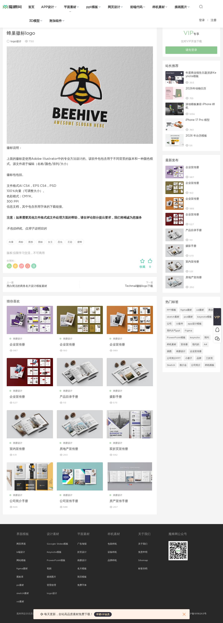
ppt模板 (92, 7)
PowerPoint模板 (176, 337)
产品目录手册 (69, 396)
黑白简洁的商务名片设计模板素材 (27, 286)
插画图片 (181, 7)
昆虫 (60, 242)
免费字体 (82, 585)
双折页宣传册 (119, 448)
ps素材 (20, 585)
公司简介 (195, 365)
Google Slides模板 (57, 544)
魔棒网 (12, 6)
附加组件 (56, 20)
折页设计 (82, 552)
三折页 (209, 358)
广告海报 (82, 544)
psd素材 (188, 317)
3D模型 (34, 20)
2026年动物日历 (196, 88)
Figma (188, 330)
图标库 (20, 577)
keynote (195, 337)
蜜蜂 (79, 242)
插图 (169, 351)
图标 (40, 242)
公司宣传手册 (69, 501)
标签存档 (142, 568)
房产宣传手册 (119, 501)
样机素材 (158, 7)
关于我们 (142, 544)
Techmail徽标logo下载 (139, 286)
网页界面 (21, 544)
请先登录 (191, 50)
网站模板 (21, 560)
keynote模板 (204, 317)
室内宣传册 (17, 448)
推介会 (183, 365)
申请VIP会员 (102, 614)
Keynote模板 (54, 552)
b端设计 (21, 552)
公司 (169, 324)
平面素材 (70, 7)
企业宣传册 (17, 344)
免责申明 (142, 552)
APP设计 (47, 7)
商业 (210, 310)
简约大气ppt (173, 330)
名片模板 (82, 568)
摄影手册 (116, 396)
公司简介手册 (19, 501)
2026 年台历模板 (196, 135)
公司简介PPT (174, 358)
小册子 (188, 358)
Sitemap (143, 560)
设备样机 (112, 552)
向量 (11, 242)
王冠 (70, 242)
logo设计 (16, 41)
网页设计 (114, 7)
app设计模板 (195, 324)
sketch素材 (173, 317)
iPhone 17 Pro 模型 (198, 120)
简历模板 (82, 577)
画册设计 (17, 338)
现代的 (195, 344)
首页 (31, 7)
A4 (205, 344)
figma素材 (186, 310)
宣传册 (184, 344)
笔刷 (49, 568)
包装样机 (112, 544)
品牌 (199, 358)
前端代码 (136, 7)
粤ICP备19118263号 (196, 613)
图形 (30, 242)
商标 (21, 242)
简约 (206, 337)
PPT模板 (171, 310)
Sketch (171, 365)
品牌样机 (112, 560)
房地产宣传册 (69, 448)
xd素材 (200, 310)
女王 (50, 242)
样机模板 (209, 365)
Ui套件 (179, 324)
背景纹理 (51, 585)
